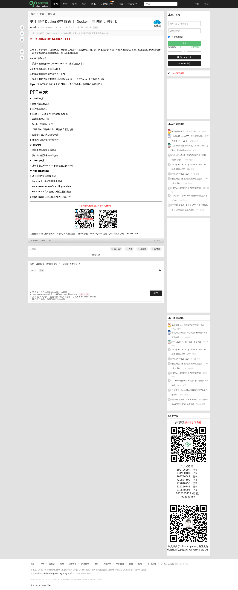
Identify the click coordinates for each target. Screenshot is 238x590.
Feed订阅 (151, 564)
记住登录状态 (175, 37)
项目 (74, 4)
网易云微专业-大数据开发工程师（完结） (188, 325)
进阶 (129, 249)
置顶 (95, 27)
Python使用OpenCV (180, 174)
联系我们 (120, 564)
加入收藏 (34, 241)
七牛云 (88, 573)
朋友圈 (142, 249)
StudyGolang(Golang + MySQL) (57, 573)
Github (72, 564)
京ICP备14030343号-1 (41, 585)
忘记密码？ (196, 47)
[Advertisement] (190, 98)
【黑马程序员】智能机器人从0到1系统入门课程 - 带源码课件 (189, 148)
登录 (206, 4)
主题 (55, 4)
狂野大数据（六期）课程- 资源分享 (186, 342)
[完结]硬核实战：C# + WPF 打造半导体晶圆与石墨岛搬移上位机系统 (189, 207)
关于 (33, 564)
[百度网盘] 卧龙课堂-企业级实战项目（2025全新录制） (189, 181)
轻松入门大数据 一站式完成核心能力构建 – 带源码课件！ (189, 157)
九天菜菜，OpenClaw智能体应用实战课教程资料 (189, 198)
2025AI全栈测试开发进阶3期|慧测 (186, 188)
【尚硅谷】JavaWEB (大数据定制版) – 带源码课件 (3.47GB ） (190, 138)
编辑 (33, 270)
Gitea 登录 (184, 63)
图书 (93, 4)
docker (116, 249)
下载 (120, 4)
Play (96, 564)
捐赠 (131, 564)
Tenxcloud (34, 27)
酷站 (140, 564)
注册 (197, 4)
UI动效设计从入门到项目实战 (183, 131)
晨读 (62, 564)
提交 (156, 293)
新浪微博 (85, 564)
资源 (84, 4)
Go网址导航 (107, 3)
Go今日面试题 (177, 73)
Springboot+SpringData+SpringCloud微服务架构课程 (189, 166)
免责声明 (107, 564)
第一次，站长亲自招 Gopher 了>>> (50, 39)
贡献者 (52, 564)
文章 (65, 4)
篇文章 (156, 249)
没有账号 (74, 264)
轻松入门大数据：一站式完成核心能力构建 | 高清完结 (190, 335)
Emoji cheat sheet (86, 297)
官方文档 (133, 4)
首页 (33, 14)
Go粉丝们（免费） (199, 549)
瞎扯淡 (51, 14)
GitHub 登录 (184, 57)
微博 (43, 241)
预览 (42, 270)
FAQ (42, 564)
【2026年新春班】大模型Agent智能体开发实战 (189, 383)
